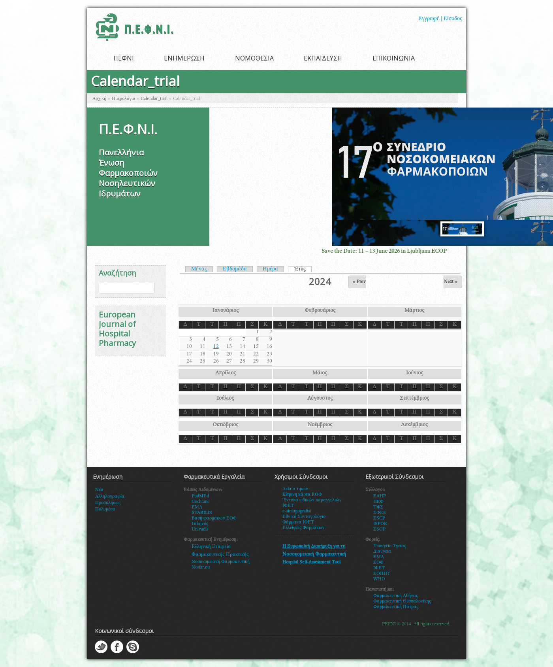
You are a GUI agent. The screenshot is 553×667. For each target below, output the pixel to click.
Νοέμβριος (320, 425)
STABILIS (202, 512)
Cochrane (201, 501)
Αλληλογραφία (109, 496)
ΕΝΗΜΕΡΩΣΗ (184, 58)
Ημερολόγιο (123, 98)
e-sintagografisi (296, 511)
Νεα (99, 489)
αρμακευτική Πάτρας (397, 607)
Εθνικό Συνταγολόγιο (303, 516)
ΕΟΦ (378, 562)
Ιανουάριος (226, 311)
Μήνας (199, 269)
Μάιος (319, 373)
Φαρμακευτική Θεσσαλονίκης (402, 601)
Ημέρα (270, 269)
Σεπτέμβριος (414, 398)
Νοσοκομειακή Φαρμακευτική (221, 561)
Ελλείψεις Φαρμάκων (303, 527)
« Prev (359, 282)
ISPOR (380, 524)
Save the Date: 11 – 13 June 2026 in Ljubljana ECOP (394, 251)
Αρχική (99, 98)
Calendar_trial (154, 98)
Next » (451, 282)
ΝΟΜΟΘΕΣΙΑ (254, 58)
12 (216, 347)
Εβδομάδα (235, 269)
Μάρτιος (414, 311)
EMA (197, 507)
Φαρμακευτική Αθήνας (395, 595)
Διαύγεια (382, 551)
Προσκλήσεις (107, 503)
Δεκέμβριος (414, 425)
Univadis (200, 529)
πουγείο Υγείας (391, 546)
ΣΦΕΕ (379, 512)
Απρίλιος (225, 373)
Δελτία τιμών (295, 489)
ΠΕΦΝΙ (123, 58)
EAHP (379, 496)
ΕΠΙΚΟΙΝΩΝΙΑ (393, 58)
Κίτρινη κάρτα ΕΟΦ (302, 494)
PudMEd (200, 496)
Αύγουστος (320, 398)
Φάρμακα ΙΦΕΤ (298, 522)
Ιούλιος (225, 398)
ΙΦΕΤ (379, 568)
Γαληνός (200, 524)
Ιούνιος (414, 373)
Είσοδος (453, 19)
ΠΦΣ (378, 507)
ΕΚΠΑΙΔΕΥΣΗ (323, 58)
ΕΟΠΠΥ (382, 573)
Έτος (303, 269)
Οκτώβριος (225, 425)
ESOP (379, 529)
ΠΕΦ (378, 501)
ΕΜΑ (378, 557)
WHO (379, 579)
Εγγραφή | (430, 19)
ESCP (379, 518)
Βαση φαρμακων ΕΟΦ (214, 518)
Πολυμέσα (105, 509)
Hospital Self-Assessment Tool (311, 562)
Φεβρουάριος (320, 311)
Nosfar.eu (201, 567)
